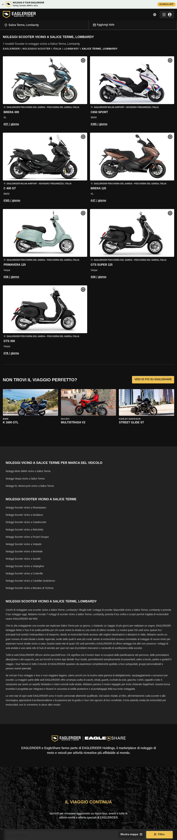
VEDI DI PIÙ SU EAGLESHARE (153, 379)
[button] (45, 91)
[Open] (88, 24)
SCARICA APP (166, 4)
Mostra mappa (131, 834)
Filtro (159, 834)
